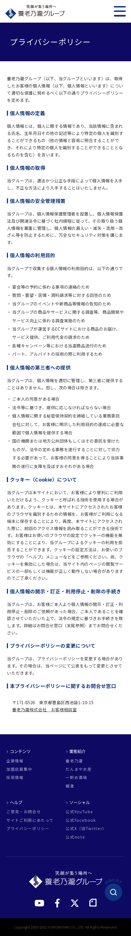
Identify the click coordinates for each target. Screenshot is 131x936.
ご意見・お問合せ (23, 812)
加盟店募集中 (19, 769)
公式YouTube (79, 812)
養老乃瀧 (74, 761)
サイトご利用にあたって (30, 820)
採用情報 (15, 778)
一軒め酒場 (76, 778)
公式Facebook (81, 820)
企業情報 (15, 761)
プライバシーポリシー (28, 829)
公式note (75, 837)
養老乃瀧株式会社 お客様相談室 (44, 709)
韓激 (70, 786)
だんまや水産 (79, 769)
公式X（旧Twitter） (86, 829)
